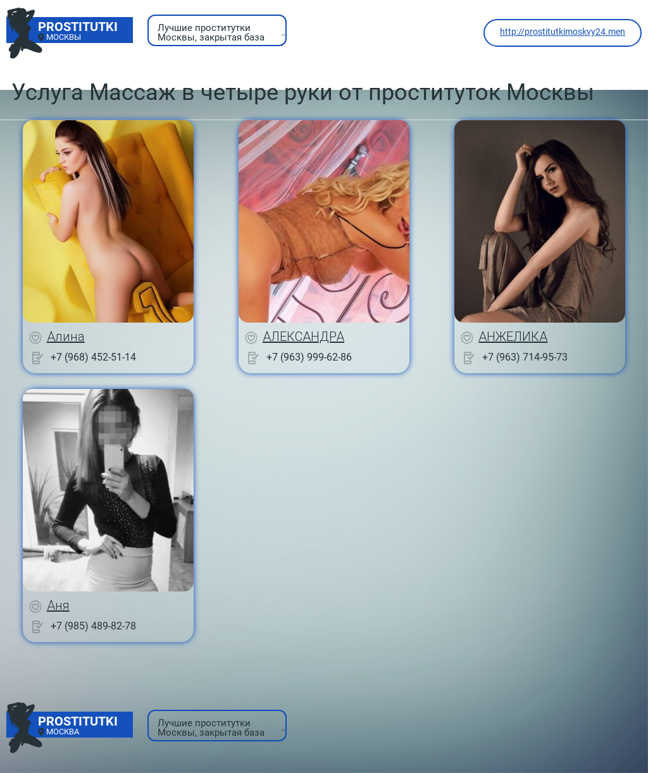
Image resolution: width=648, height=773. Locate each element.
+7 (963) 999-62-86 (309, 357)
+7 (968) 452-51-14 (93, 357)
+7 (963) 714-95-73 (525, 357)
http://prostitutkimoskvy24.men (562, 32)
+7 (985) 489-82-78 (93, 626)
